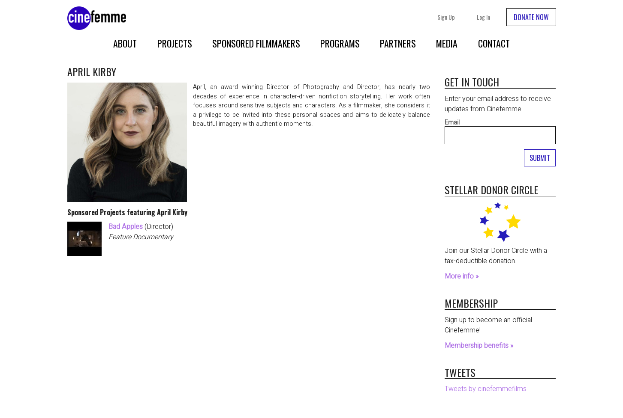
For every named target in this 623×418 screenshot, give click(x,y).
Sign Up (446, 16)
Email (452, 122)
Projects (174, 43)
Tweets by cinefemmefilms (486, 389)
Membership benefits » (479, 346)
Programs (340, 43)
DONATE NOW (531, 17)
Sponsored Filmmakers (256, 43)
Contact (494, 43)
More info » (462, 276)
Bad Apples (125, 227)
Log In (483, 16)
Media (446, 43)
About (125, 43)
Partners (398, 43)
